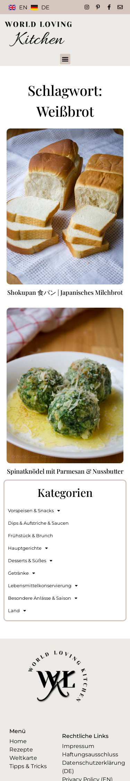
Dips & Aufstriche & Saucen (38, 523)
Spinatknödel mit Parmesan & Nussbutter (65, 471)
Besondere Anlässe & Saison (42, 598)
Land (17, 610)
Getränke (21, 573)
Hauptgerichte (28, 548)
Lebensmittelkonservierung (43, 585)
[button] (65, 59)
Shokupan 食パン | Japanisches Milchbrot (65, 292)
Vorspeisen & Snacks (34, 510)
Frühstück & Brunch (30, 535)
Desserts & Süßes (30, 560)
